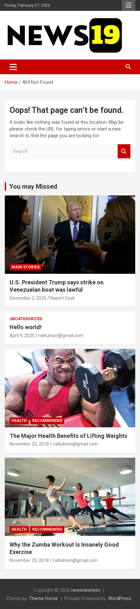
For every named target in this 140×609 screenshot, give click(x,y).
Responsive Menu (128, 5)
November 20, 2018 (29, 444)
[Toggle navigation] (13, 66)
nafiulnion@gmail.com (60, 335)
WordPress (119, 598)
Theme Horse (43, 598)
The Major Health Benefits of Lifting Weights (68, 435)
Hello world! (26, 327)
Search (124, 151)
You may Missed (33, 186)
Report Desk (62, 298)
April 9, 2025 (22, 335)
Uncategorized (26, 319)
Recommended (47, 420)
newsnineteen (85, 590)
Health (19, 420)
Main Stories (26, 267)
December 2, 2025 (28, 298)
